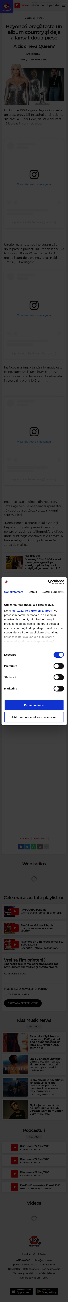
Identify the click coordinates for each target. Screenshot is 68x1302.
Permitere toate (34, 705)
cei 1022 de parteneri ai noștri (32, 610)
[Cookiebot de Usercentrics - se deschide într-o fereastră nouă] (48, 582)
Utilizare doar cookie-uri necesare (34, 717)
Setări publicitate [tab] (53, 591)
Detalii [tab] (33, 591)
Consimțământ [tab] (13, 591)
